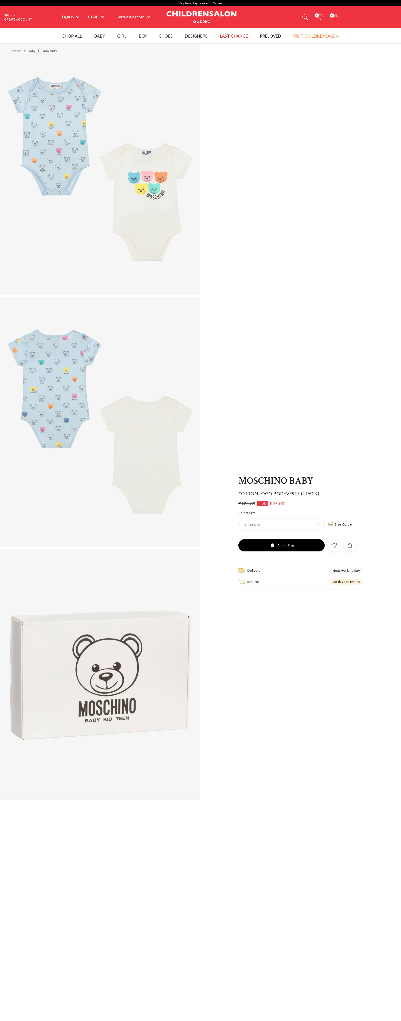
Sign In (10, 15)
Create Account (18, 19)
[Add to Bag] (281, 527)
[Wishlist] (320, 17)
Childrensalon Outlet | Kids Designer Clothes (201, 16)
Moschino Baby (275, 463)
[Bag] (335, 17)
